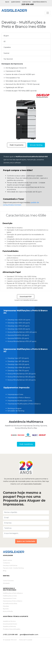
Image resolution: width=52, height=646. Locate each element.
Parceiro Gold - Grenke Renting (13, 568)
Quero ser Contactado (26, 541)
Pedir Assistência (26, 444)
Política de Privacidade (25, 640)
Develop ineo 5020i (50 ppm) (19, 329)
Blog (7, 2)
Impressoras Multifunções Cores (20, 401)
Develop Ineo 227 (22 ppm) (18, 358)
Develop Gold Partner (10, 565)
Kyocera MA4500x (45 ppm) (18, 335)
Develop (6, 606)
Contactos (26, 2)
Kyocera (5, 608)
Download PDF (26, 297)
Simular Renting (36, 145)
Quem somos (7, 560)
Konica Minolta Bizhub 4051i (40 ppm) (22, 332)
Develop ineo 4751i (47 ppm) (18, 326)
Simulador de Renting (16, 411)
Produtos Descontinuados (11, 629)
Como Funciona (8, 580)
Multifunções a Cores (10, 596)
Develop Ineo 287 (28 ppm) (18, 361)
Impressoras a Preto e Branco (19, 397)
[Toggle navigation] (47, 13)
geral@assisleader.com (29, 634)
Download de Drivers (10, 624)
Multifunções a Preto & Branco (13, 593)
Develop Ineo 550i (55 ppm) (18, 364)
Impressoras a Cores (15, 394)
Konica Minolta (8, 611)
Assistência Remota (40, 2)
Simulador (6, 583)
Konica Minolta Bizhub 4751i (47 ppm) (22, 341)
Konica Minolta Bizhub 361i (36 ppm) (21, 377)
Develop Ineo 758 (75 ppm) (18, 371)
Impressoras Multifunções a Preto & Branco (24, 404)
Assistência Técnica (9, 621)
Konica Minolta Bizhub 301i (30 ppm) (22, 374)
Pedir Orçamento (16, 145)
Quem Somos (15, 2)
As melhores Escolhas (10, 603)
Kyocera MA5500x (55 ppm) (18, 338)
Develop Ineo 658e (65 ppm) (19, 367)
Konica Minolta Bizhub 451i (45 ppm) (22, 380)
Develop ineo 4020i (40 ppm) (19, 320)
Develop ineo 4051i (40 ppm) (19, 323)
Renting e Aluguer (15, 408)
